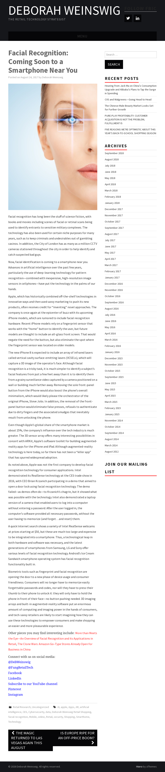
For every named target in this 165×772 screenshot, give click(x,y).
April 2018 (110, 184)
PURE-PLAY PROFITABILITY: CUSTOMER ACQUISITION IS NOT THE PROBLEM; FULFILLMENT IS (126, 119)
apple (64, 707)
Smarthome (82, 716)
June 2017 (110, 246)
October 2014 (112, 426)
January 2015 (112, 414)
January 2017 (112, 277)
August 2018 (112, 159)
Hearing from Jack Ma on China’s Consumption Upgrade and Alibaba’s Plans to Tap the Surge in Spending (131, 89)
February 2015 (113, 408)
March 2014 (111, 445)
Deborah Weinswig (64, 10)
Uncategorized (40, 707)
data (48, 712)
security (58, 716)
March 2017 (111, 265)
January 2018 (112, 203)
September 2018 (114, 153)
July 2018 (110, 165)
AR (77, 707)
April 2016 (110, 333)
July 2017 (110, 240)
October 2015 (112, 370)
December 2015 (114, 358)
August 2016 (112, 308)
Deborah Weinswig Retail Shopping (71, 712)
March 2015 (111, 402)
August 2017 (112, 234)
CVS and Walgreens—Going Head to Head (128, 99)
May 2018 (110, 178)
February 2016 (113, 346)
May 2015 (110, 389)
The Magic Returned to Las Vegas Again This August (26, 740)
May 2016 (110, 327)
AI (58, 707)
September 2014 (114, 433)
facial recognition (18, 716)
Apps (71, 707)
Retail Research (22, 707)
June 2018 (110, 172)
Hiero (139, 766)
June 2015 (110, 383)
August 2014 (112, 439)
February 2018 (113, 196)
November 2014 (114, 420)
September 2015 (114, 377)
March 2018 (111, 190)
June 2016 (110, 321)
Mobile (33, 716)
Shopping (69, 716)
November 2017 (114, 215)
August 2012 (112, 451)
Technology (14, 721)
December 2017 (114, 209)
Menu (82, 36)
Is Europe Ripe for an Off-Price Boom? (76, 738)
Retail (49, 716)
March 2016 (111, 339)
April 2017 (110, 259)
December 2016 (114, 283)
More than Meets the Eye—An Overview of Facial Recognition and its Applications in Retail (52, 638)
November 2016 (114, 290)
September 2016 (114, 302)
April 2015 (110, 395)
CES (25, 712)
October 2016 (112, 296)
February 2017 (113, 271)
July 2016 (110, 314)
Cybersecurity (36, 712)
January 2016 (112, 352)
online (41, 716)
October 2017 (112, 221)
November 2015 (114, 364)
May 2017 (110, 252)
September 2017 (114, 227)
